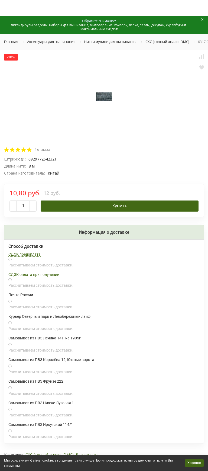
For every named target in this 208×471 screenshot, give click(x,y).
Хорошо (194, 462)
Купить (119, 206)
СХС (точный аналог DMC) (167, 41)
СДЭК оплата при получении (33, 274)
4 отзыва (42, 149)
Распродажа (87, 454)
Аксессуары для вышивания (51, 41)
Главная (11, 41)
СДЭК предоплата (24, 254)
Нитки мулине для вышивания (110, 41)
